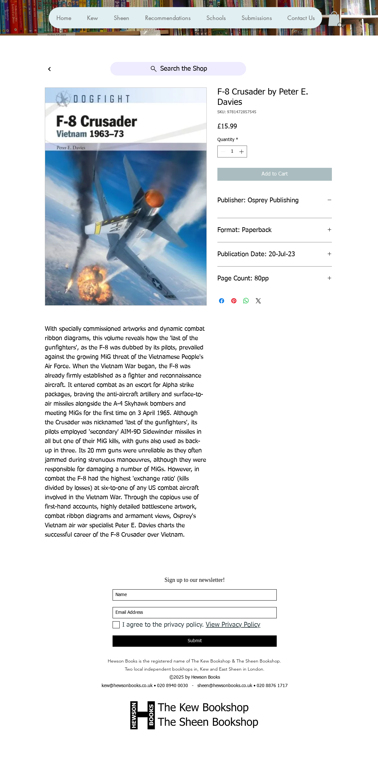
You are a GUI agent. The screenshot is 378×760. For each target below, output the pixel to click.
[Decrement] (222, 151)
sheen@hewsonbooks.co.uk (224, 686)
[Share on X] (258, 301)
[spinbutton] (232, 151)
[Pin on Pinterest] (234, 301)
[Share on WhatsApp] (246, 301)
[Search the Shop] (178, 69)
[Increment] (242, 151)
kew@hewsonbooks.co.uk (127, 686)
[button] (167, 17)
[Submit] (195, 641)
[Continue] (49, 69)
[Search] (340, 25)
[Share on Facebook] (221, 301)
